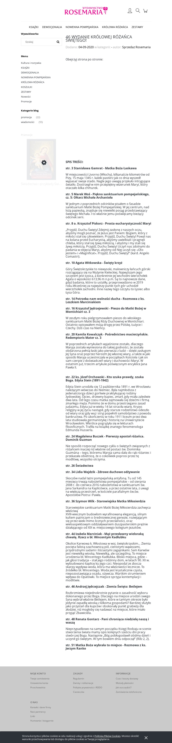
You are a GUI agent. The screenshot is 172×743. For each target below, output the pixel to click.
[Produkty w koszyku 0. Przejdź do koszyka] (146, 13)
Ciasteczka (78, 691)
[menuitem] (34, 27)
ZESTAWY (26, 91)
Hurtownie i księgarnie (42, 720)
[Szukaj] (58, 42)
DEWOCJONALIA (30, 72)
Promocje (26, 101)
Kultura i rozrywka (31, 63)
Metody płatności (125, 683)
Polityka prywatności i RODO (87, 687)
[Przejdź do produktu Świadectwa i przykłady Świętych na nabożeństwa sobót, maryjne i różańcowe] (41, 163)
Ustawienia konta (39, 683)
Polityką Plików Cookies (107, 736)
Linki (32, 716)
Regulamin (78, 678)
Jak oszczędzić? (123, 687)
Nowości (25, 96)
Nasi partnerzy (38, 711)
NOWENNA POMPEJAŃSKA (36, 77)
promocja (26, 117)
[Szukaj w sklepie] (38, 42)
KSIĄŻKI (25, 67)
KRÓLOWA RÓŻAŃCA (32, 82)
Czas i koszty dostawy (127, 678)
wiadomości (27, 122)
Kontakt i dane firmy (40, 707)
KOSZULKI (26, 87)
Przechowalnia (37, 687)
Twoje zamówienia (39, 678)
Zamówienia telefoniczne (129, 691)
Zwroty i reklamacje (83, 683)
